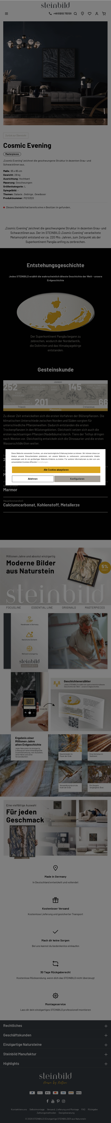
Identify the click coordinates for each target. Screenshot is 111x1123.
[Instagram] (63, 1102)
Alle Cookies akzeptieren (56, 469)
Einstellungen (42, 462)
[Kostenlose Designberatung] (59, 13)
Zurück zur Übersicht (15, 135)
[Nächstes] (103, 121)
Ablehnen (33, 478)
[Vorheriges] (95, 121)
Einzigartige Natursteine (22, 1044)
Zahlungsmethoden (46, 1112)
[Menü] (6, 13)
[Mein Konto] (96, 13)
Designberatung (66, 1112)
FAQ (83, 1109)
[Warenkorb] (104, 13)
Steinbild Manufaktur (19, 1054)
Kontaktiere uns (19, 1109)
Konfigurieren (77, 478)
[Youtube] (53, 1102)
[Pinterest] (58, 1102)
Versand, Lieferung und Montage (63, 1109)
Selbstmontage (36, 1109)
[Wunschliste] (89, 13)
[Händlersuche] (82, 13)
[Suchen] (75, 13)
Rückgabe (93, 1109)
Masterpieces (12, 154)
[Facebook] (48, 1102)
